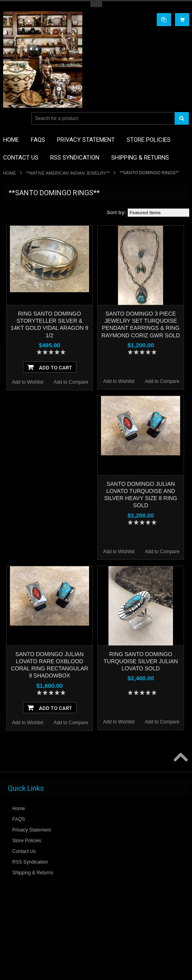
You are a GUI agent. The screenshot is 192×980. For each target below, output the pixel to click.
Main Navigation (10, 119)
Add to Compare (70, 382)
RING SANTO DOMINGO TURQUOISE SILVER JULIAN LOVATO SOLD (140, 661)
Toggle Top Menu (96, 4)
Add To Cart (49, 367)
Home (9, 173)
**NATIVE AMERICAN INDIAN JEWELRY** (68, 173)
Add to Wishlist (27, 382)
